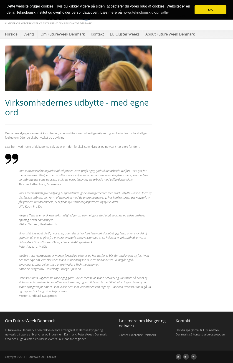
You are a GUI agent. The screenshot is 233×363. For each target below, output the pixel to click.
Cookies (51, 356)
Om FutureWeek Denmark (63, 34)
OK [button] (210, 10)
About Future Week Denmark (170, 34)
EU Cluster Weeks (124, 34)
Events (29, 34)
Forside (11, 34)
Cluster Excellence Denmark (137, 335)
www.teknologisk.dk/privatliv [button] (146, 12)
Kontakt (97, 34)
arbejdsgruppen (214, 334)
